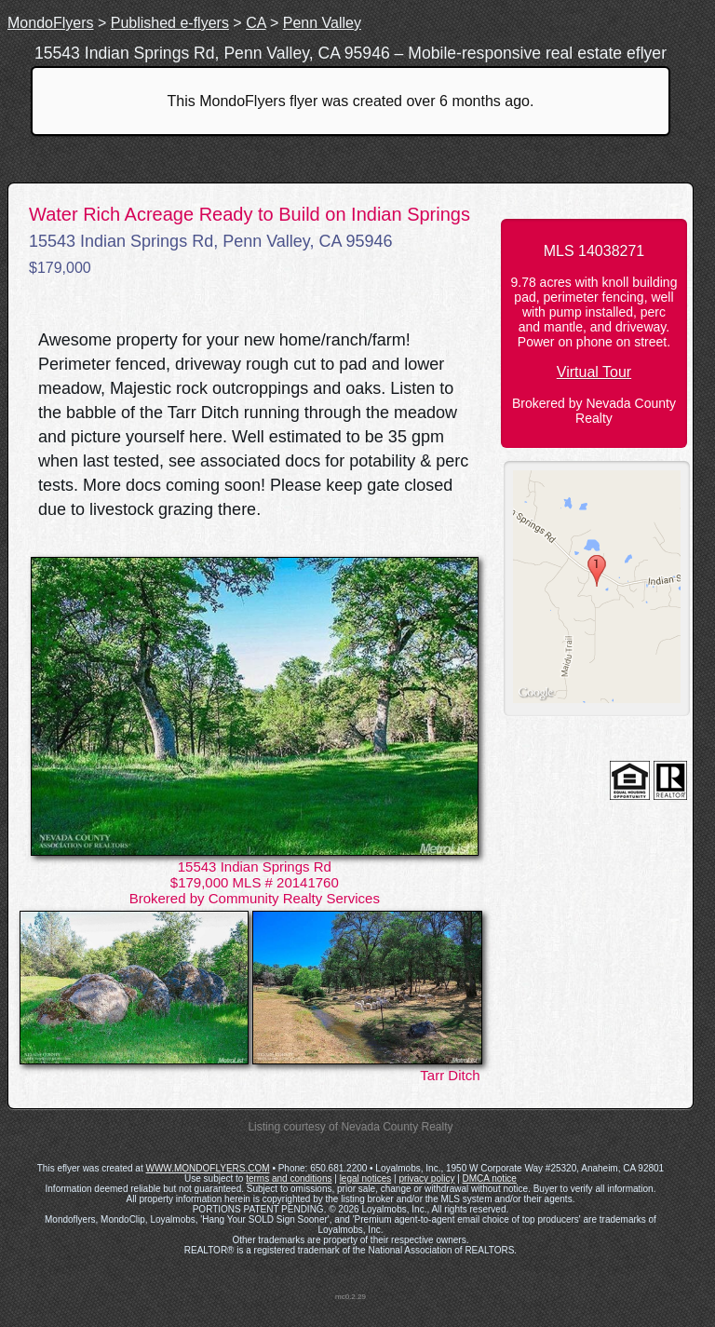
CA (255, 23)
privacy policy (426, 1178)
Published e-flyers (170, 23)
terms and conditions (288, 1178)
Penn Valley (322, 23)
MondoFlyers (50, 23)
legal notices (366, 1178)
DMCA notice (490, 1178)
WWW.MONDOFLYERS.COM (207, 1168)
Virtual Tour (594, 372)
